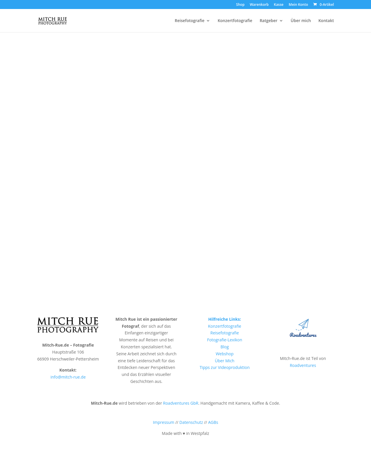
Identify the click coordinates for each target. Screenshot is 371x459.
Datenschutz (191, 422)
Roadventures (303, 365)
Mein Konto (298, 5)
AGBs (213, 422)
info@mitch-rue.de (68, 377)
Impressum (163, 422)
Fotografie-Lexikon (224, 340)
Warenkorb (259, 5)
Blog (225, 346)
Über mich (301, 21)
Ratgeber (268, 21)
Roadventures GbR (181, 403)
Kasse (278, 5)
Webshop (225, 353)
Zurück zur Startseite (185, 175)
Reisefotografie (189, 21)
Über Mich (224, 360)
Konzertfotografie (235, 21)
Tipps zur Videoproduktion (225, 367)
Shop (240, 5)
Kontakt (326, 21)
